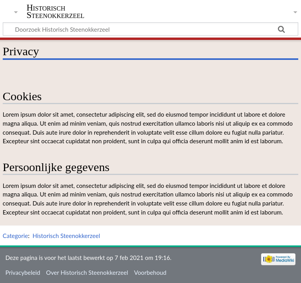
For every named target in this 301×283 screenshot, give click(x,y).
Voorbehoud (150, 272)
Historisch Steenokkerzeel (56, 11)
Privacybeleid (22, 272)
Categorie (15, 235)
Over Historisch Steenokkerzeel (87, 272)
